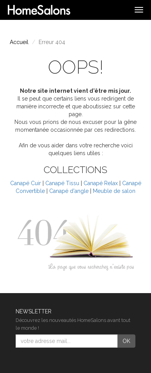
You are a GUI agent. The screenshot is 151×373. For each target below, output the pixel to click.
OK (126, 341)
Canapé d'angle (69, 191)
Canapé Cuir (25, 183)
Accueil (19, 42)
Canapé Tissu (62, 183)
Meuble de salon (114, 191)
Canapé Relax (100, 183)
